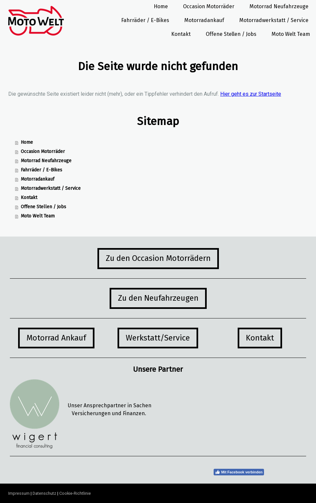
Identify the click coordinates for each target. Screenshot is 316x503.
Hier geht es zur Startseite (250, 94)
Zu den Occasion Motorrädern (158, 258)
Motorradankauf (204, 20)
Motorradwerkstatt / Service (273, 20)
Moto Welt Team (291, 34)
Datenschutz (44, 493)
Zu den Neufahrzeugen (158, 298)
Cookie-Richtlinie (75, 493)
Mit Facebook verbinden (239, 472)
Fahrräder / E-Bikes (145, 20)
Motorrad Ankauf (56, 337)
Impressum (19, 493)
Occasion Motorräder (208, 6)
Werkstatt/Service (158, 337)
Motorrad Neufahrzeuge (279, 6)
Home (161, 6)
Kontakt (181, 34)
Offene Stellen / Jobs (231, 34)
